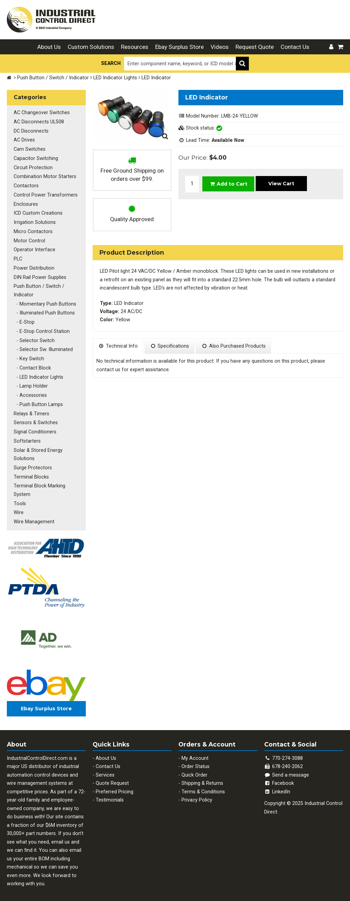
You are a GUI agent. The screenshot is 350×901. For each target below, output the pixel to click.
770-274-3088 (287, 754)
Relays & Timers (31, 410)
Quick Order (194, 771)
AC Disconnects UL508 (39, 121)
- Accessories (30, 392)
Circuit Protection (33, 167)
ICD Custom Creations (38, 212)
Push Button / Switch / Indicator (53, 78)
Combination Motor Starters (45, 176)
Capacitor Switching (36, 158)
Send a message (286, 771)
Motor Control (29, 239)
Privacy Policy (196, 796)
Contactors (26, 185)
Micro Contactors (33, 230)
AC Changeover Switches (42, 113)
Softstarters (27, 438)
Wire (19, 509)
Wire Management (34, 518)
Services (105, 771)
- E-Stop (24, 320)
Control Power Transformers (46, 194)
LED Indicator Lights (115, 78)
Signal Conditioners (35, 428)
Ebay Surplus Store (179, 46)
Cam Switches (29, 149)
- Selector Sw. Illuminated (43, 347)
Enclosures (26, 203)
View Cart (281, 183)
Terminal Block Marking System (39, 486)
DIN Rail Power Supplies (40, 275)
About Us (49, 46)
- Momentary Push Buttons (45, 302)
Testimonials (110, 796)
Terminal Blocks (31, 473)
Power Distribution (34, 266)
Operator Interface (34, 248)
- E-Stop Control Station (42, 329)
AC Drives (24, 140)
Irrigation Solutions (35, 221)
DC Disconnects (31, 131)
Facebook (279, 779)
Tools (20, 499)
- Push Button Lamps (38, 401)
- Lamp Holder (31, 383)
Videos (220, 46)
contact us (108, 370)
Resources (134, 46)
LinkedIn (277, 788)
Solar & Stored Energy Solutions (38, 451)
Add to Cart (228, 183)
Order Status (195, 762)
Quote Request (112, 779)
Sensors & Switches (36, 419)
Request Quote (254, 46)
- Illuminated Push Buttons (44, 311)
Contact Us (295, 46)
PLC (18, 257)
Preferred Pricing (114, 788)
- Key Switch (29, 356)
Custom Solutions (91, 46)
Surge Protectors (33, 464)
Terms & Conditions (203, 788)
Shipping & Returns (202, 779)
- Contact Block (32, 365)
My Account (194, 754)
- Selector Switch (34, 338)
